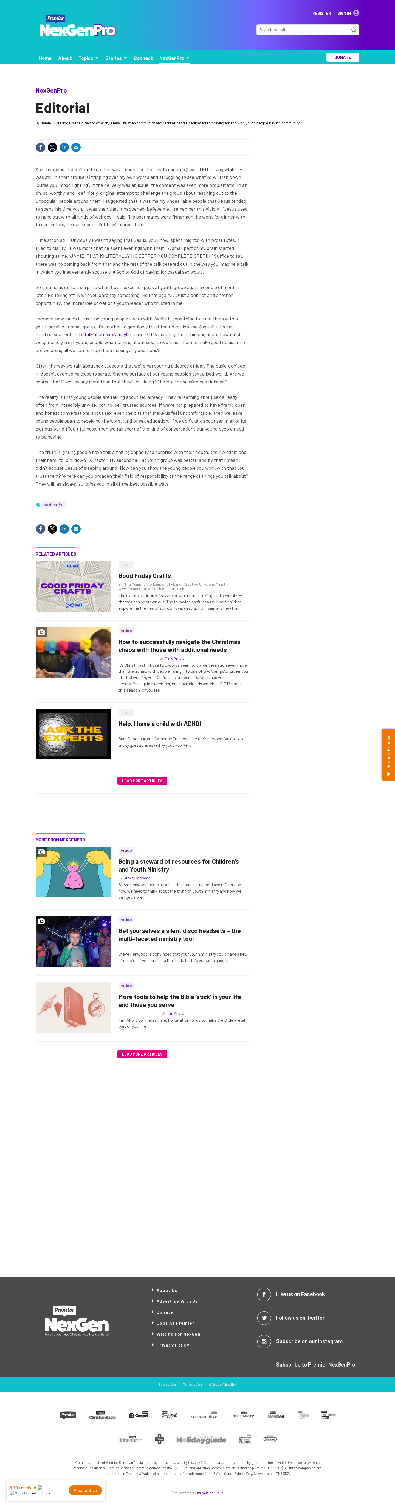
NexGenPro (51, 90)
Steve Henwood (137, 877)
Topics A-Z (167, 1384)
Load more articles (142, 780)
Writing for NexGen (179, 1333)
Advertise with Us (177, 1301)
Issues (126, 564)
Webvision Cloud (210, 1493)
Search (353, 29)
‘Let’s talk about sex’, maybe (102, 334)
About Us (167, 1290)
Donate (165, 1312)
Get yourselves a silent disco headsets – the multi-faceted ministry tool (180, 934)
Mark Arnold (175, 658)
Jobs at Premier (175, 1322)
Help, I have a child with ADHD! (160, 723)
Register (321, 13)
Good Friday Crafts (145, 575)
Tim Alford (175, 1013)
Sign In (344, 13)
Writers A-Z (193, 1384)
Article (126, 630)
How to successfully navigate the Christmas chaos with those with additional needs (180, 645)
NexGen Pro (53, 504)
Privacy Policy (173, 1344)
